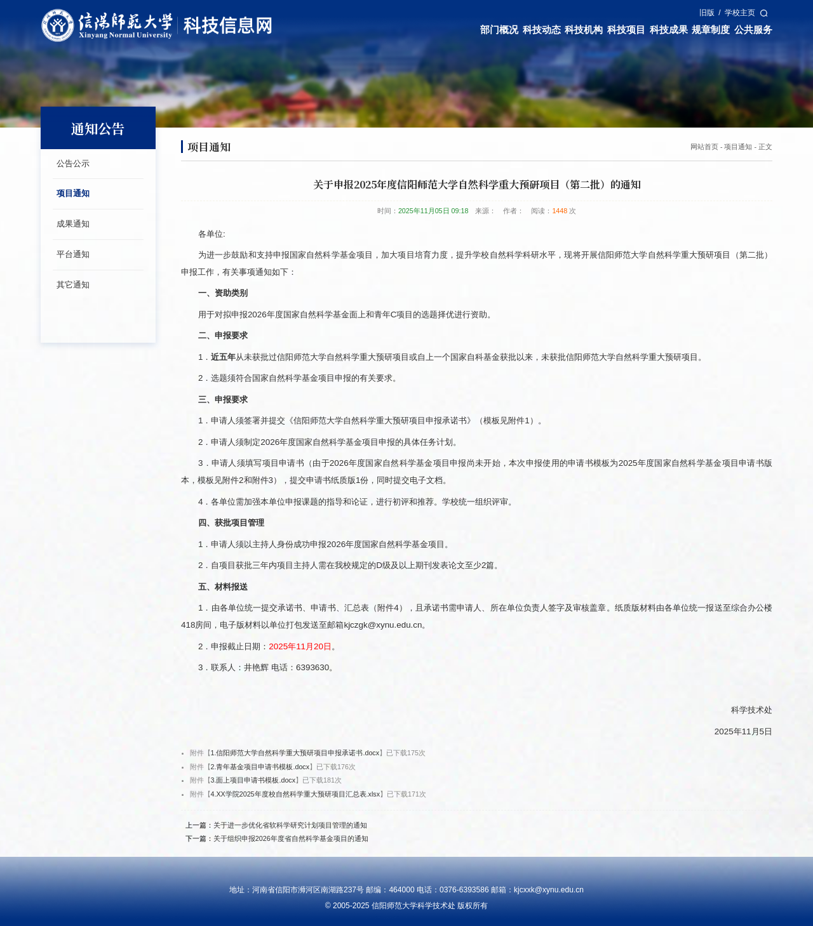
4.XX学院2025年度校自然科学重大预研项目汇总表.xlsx (295, 794)
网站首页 (704, 146)
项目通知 (73, 193)
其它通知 (73, 284)
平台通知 (73, 254)
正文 (765, 146)
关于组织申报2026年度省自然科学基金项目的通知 (290, 838)
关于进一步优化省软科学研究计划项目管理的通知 (290, 825)
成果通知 (73, 223)
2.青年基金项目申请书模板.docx (260, 767)
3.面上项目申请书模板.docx (253, 780)
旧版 (707, 13)
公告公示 (73, 163)
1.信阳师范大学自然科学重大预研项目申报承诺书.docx (295, 753)
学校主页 (740, 13)
